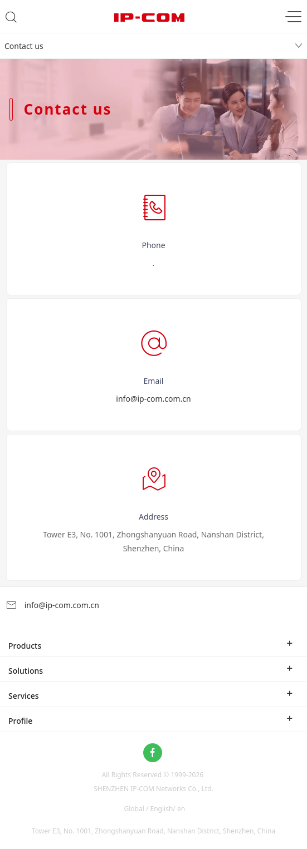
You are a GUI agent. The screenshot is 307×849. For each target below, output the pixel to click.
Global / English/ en (155, 808)
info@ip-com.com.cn (153, 398)
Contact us (23, 46)
